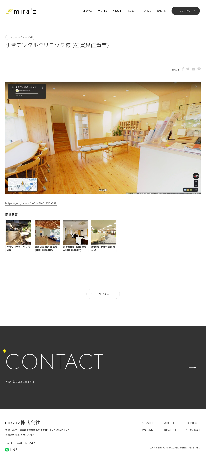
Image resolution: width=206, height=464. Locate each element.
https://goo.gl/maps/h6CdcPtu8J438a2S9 (31, 203)
